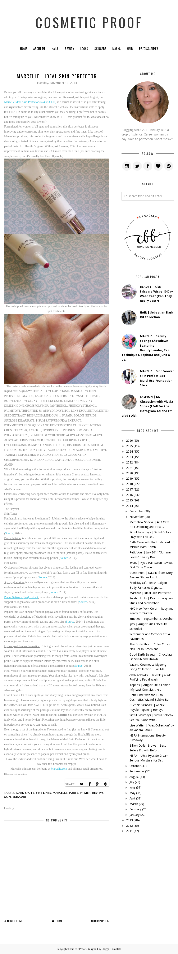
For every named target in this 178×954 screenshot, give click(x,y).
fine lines (43, 793)
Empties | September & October (151, 619)
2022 (129, 462)
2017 (129, 489)
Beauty (69, 48)
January (134, 815)
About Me (39, 48)
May (132, 793)
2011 (129, 831)
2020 (129, 473)
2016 (129, 495)
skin (7, 797)
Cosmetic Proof (89, 21)
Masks (116, 48)
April (132, 798)
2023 (129, 457)
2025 (129, 446)
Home (23, 48)
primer (85, 793)
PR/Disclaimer (148, 48)
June (132, 787)
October (135, 766)
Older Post (98, 920)
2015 (129, 500)
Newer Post (15, 920)
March (133, 804)
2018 (129, 484)
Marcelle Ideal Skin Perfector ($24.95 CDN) (30, 102)
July (131, 782)
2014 (129, 506)
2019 (129, 478)
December (136, 511)
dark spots (25, 793)
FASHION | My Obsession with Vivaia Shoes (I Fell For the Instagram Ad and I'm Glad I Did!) (147, 406)
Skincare (100, 48)
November (136, 517)
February (135, 809)
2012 (129, 826)
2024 (129, 451)
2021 (129, 468)
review (97, 793)
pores (73, 793)
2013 (129, 820)
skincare (20, 797)
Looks (84, 48)
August (134, 777)
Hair (130, 48)
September (136, 771)
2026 (129, 441)
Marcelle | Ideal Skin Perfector (150, 593)
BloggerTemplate (111, 948)
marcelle (60, 793)
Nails (55, 48)
